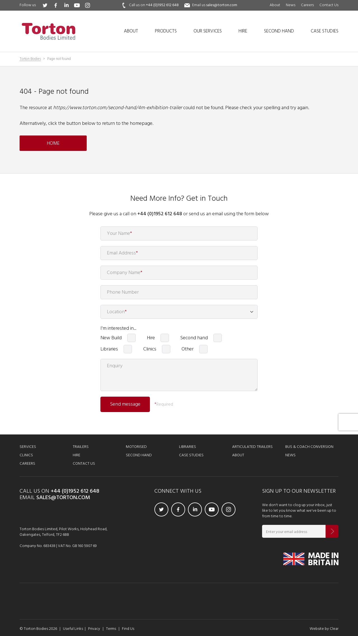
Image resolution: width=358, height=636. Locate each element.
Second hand (194, 338)
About (275, 5)
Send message (125, 404)
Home (53, 143)
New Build (111, 338)
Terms (111, 629)
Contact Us (328, 5)
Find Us (128, 629)
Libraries (109, 349)
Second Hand (139, 455)
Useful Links (73, 629)
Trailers (81, 447)
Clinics (149, 349)
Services (28, 447)
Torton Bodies (30, 59)
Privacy (94, 629)
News (290, 5)
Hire (151, 338)
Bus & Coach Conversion (309, 447)
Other (188, 349)
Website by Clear (324, 629)
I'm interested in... (118, 328)
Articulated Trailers (252, 447)
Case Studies (191, 455)
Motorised (136, 447)
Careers (307, 5)
